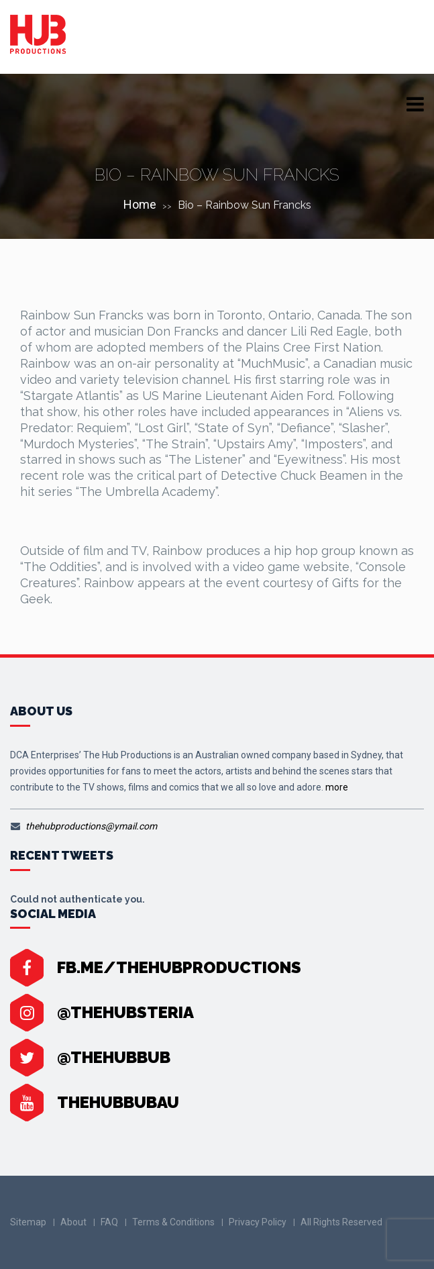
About (73, 1222)
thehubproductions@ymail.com (91, 826)
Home (139, 204)
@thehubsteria (125, 1012)
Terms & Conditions (173, 1222)
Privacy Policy (257, 1222)
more (336, 787)
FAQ (109, 1222)
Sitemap (28, 1222)
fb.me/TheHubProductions (179, 967)
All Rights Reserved (341, 1222)
